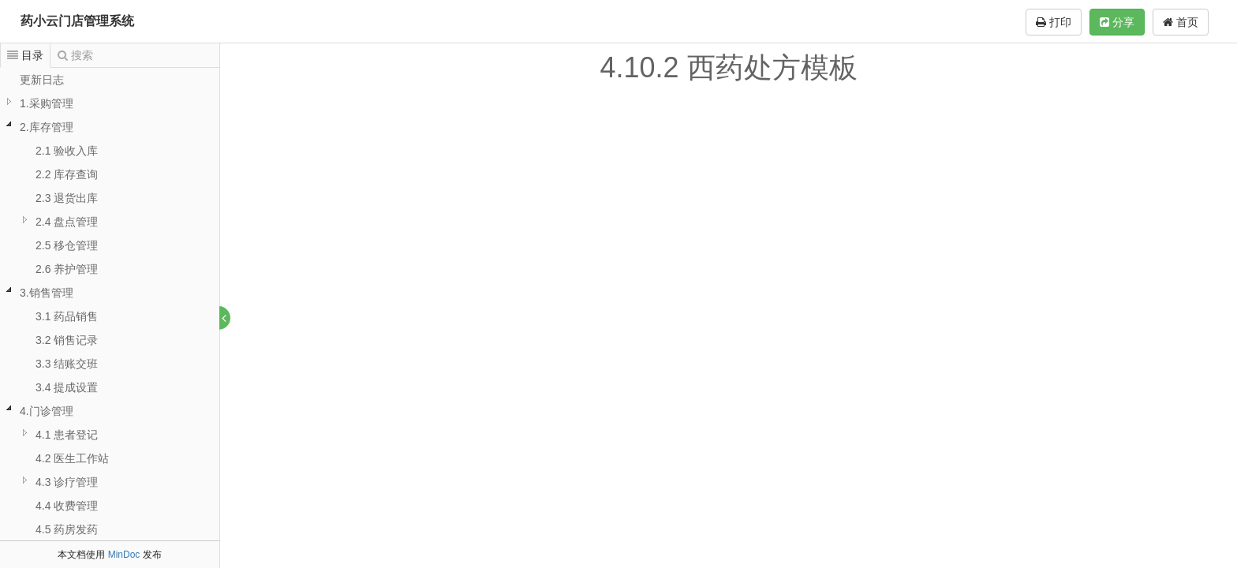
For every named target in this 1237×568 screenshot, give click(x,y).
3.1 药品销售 (67, 316)
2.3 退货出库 (67, 198)
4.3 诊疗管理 (67, 482)
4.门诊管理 (46, 411)
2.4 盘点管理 (67, 221)
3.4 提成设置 (67, 387)
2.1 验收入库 (67, 150)
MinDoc (124, 554)
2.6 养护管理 (67, 269)
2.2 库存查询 (67, 174)
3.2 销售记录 (67, 340)
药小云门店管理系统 (77, 21)
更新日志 (42, 79)
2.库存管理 (46, 127)
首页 (1180, 22)
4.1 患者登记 (67, 434)
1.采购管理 (46, 103)
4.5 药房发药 (67, 529)
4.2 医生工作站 (72, 458)
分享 (1117, 22)
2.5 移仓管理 (67, 245)
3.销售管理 (46, 292)
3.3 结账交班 (67, 363)
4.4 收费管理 (67, 505)
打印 (1053, 22)
